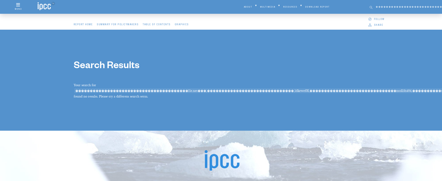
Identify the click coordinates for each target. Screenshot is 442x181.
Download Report (317, 7)
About (248, 7)
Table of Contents (157, 24)
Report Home (83, 24)
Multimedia (267, 7)
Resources (290, 7)
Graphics (182, 24)
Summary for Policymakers (118, 24)
